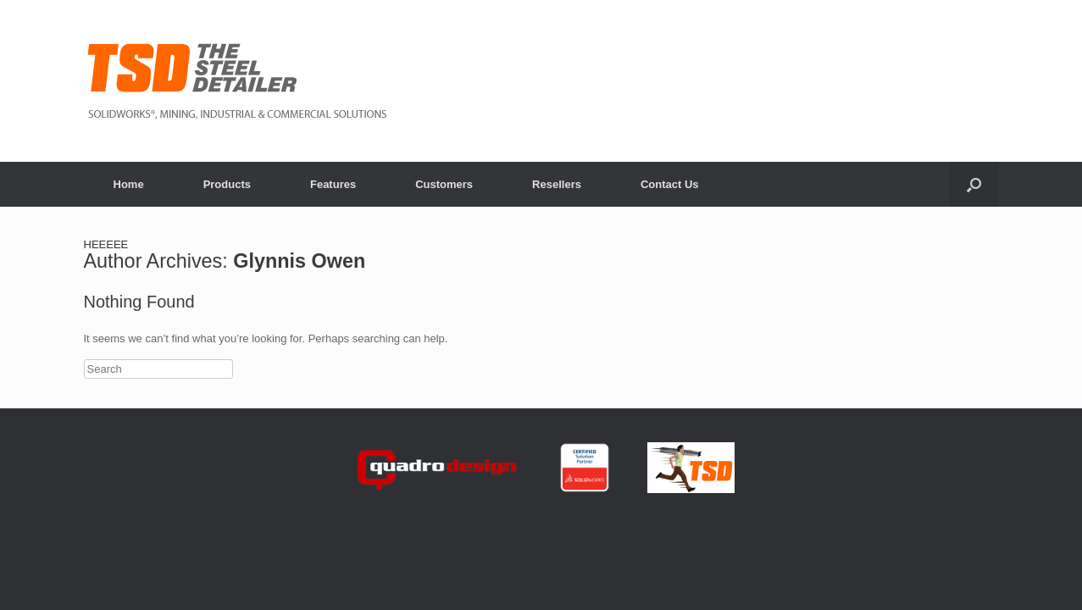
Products (227, 184)
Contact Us (670, 184)
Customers (444, 184)
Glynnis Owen (299, 261)
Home (129, 184)
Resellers (556, 184)
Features (333, 184)
